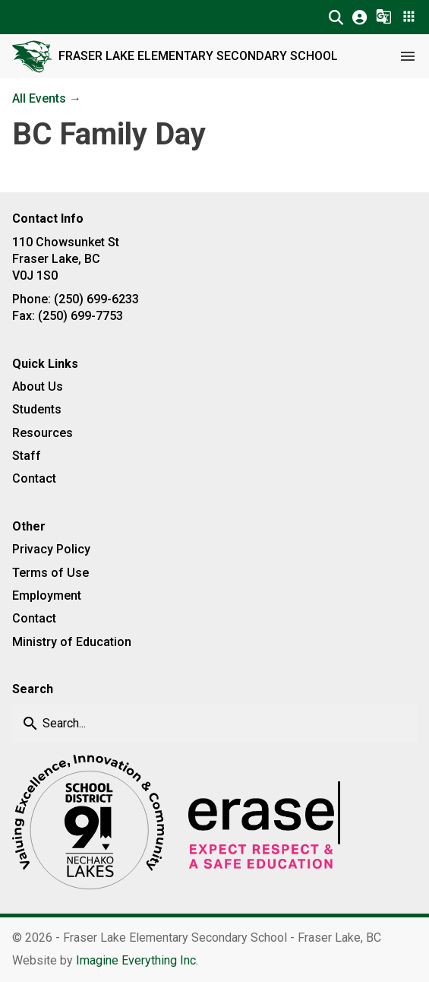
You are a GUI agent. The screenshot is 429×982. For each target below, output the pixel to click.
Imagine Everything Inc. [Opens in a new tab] (137, 960)
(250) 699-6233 (96, 299)
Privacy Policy (51, 549)
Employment (46, 595)
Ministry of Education (71, 642)
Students (37, 409)
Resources (42, 433)
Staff (26, 455)
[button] (336, 17)
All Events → (46, 98)
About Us (37, 386)
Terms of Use (50, 572)
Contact (34, 478)
